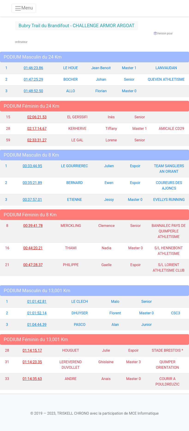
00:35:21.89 (32, 183)
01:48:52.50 (33, 91)
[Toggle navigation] (24, 8)
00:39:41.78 (33, 225)
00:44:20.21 (33, 248)
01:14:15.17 (32, 350)
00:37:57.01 (32, 199)
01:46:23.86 (33, 68)
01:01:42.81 (37, 301)
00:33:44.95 (32, 166)
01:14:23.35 (32, 362)
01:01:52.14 (37, 313)
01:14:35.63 (32, 379)
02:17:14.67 (37, 128)
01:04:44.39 (37, 324)
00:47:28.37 (33, 265)
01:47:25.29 (33, 79)
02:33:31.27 (37, 140)
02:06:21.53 (37, 117)
